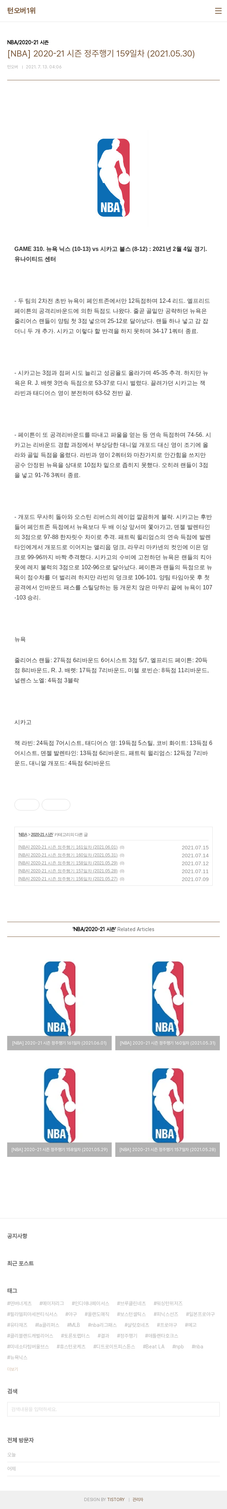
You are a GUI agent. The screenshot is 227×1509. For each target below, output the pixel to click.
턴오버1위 (21, 10)
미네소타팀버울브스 (29, 1346)
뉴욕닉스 (18, 1357)
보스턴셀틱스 (133, 1314)
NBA (23, 834)
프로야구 (168, 1325)
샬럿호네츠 (138, 1325)
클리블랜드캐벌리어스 (31, 1336)
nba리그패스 (104, 1325)
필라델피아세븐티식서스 (33, 1314)
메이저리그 (53, 1303)
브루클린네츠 (133, 1303)
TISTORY (116, 1499)
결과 (105, 1336)
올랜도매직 (98, 1314)
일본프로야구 (202, 1314)
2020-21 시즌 (42, 834)
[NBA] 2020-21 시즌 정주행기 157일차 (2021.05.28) (67, 870)
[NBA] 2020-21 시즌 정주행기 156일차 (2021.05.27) (67, 878)
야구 (72, 1314)
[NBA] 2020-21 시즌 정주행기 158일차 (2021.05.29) (67, 863)
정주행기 (128, 1336)
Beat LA (155, 1346)
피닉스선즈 (167, 1314)
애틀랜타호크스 (163, 1336)
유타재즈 (18, 1325)
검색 (212, 1409)
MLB (75, 1325)
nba (199, 1346)
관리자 (138, 1499)
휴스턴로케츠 (72, 1346)
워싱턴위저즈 (169, 1303)
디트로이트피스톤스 (115, 1346)
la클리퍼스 (48, 1325)
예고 (192, 1325)
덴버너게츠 (21, 1303)
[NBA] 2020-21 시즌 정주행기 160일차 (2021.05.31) (67, 855)
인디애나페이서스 (92, 1303)
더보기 (12, 1369)
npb (179, 1346)
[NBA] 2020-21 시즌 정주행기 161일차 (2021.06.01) (67, 847)
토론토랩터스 (77, 1336)
